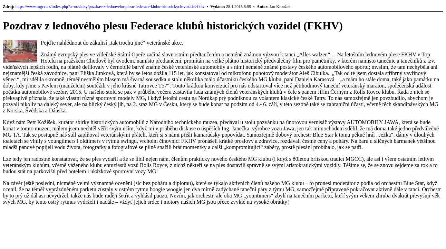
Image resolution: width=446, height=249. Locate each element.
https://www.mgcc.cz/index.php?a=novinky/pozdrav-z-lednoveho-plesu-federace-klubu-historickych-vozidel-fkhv (110, 6)
